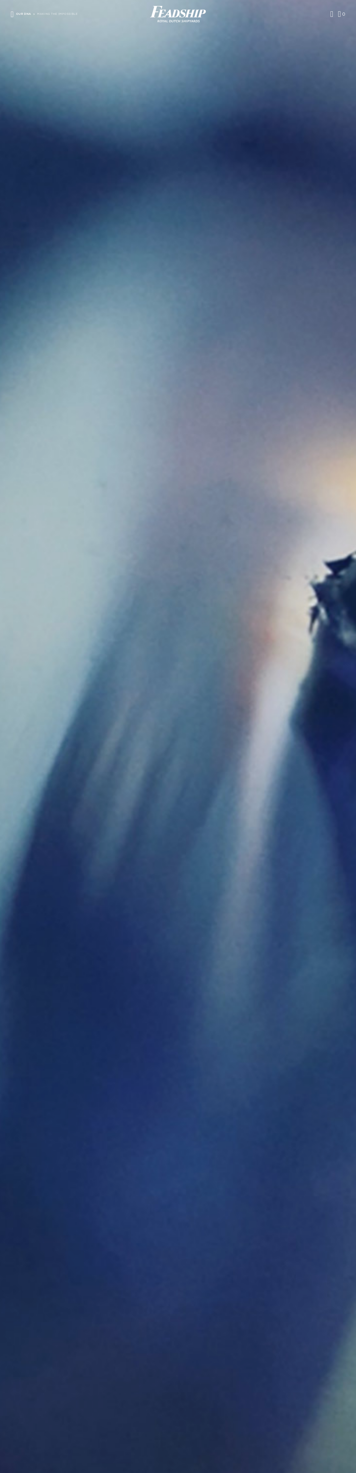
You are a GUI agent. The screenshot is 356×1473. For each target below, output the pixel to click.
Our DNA (23, 14)
